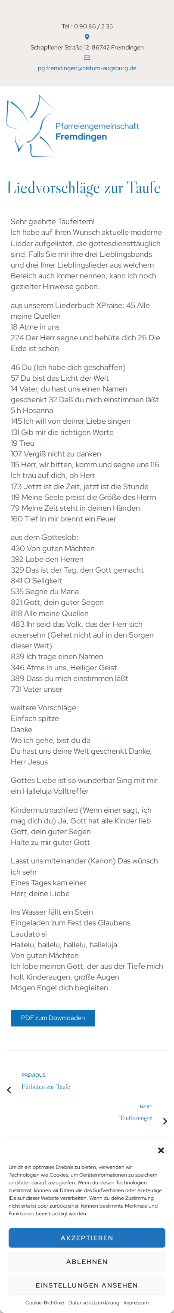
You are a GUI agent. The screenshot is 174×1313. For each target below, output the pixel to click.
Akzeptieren (87, 1238)
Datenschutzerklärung (93, 1302)
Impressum (136, 1302)
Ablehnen (87, 1262)
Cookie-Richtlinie (44, 1302)
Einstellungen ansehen (87, 1285)
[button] (161, 1150)
